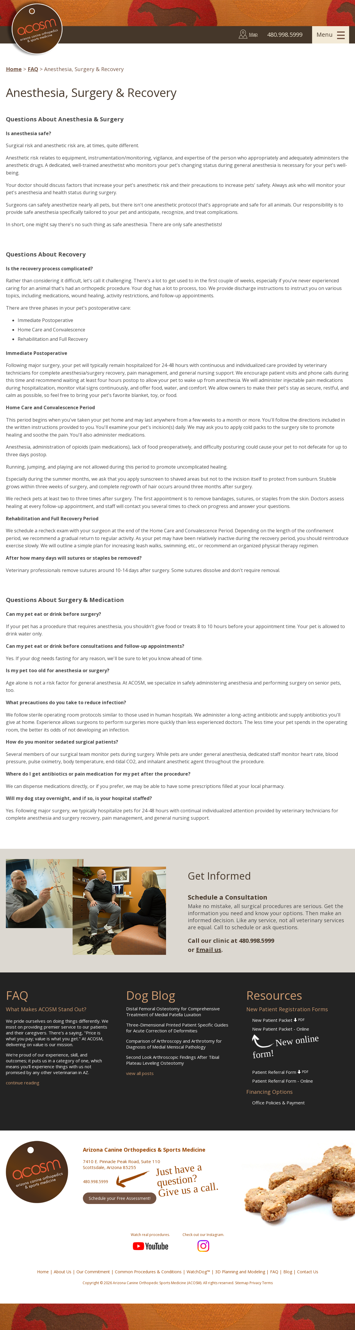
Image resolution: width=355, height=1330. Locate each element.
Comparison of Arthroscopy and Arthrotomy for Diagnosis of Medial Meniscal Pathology (174, 1044)
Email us (208, 950)
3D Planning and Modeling (240, 1271)
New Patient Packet (278, 1020)
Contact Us (307, 1271)
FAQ (33, 69)
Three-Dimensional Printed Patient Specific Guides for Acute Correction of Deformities (177, 1028)
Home (14, 69)
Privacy (255, 1282)
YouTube (150, 1246)
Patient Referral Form (280, 1072)
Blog (287, 1271)
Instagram (203, 1246)
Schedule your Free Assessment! (119, 1198)
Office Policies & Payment (278, 1103)
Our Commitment (93, 1271)
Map (253, 34)
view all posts (140, 1073)
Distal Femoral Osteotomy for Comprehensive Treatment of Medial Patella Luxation (173, 1011)
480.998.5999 (95, 1181)
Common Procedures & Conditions (148, 1271)
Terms (267, 1282)
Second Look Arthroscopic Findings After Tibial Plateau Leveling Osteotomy (172, 1060)
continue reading (22, 1083)
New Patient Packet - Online (280, 1029)
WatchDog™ (198, 1271)
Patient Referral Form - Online (282, 1081)
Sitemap (242, 1282)
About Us (62, 1271)
